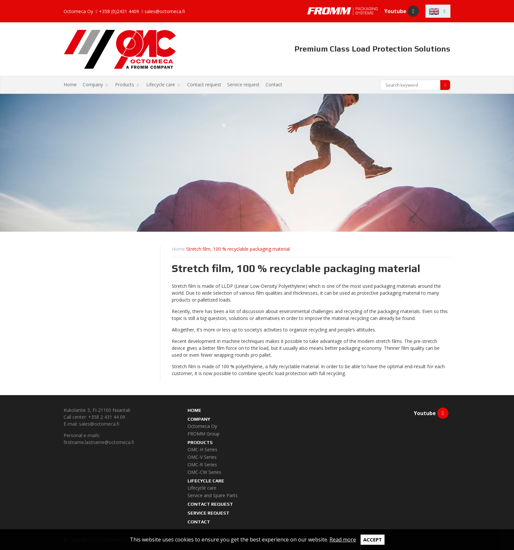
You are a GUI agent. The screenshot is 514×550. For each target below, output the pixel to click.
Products (124, 84)
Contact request (204, 84)
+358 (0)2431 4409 (119, 11)
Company (93, 84)
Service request (243, 84)
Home (70, 84)
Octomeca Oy (202, 426)
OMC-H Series (202, 449)
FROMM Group (204, 434)
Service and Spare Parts (213, 495)
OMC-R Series (202, 464)
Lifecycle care (160, 84)
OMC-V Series (202, 457)
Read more (342, 539)
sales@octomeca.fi (165, 11)
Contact (274, 84)
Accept (372, 539)
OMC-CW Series (204, 472)
